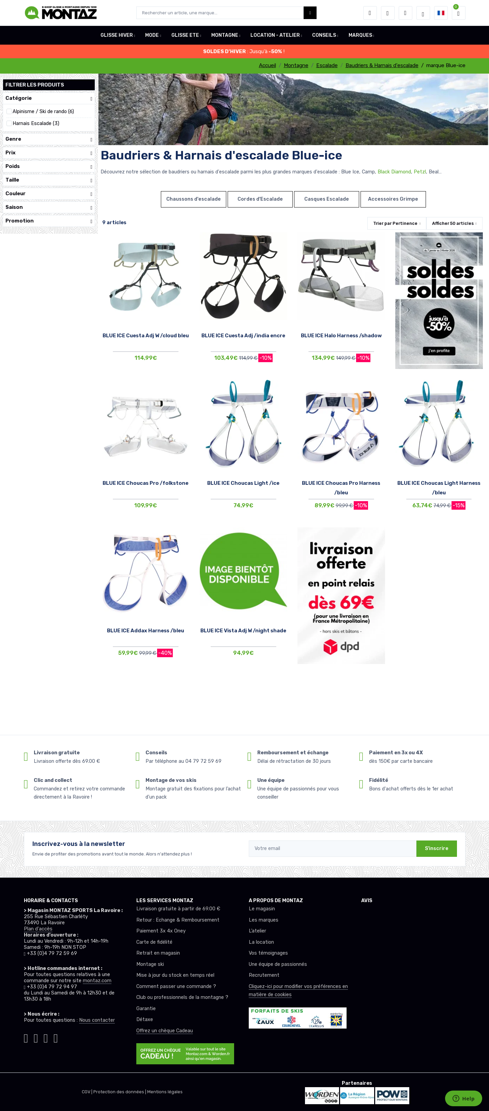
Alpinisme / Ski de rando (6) (43, 111)
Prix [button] (48, 153)
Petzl (420, 172)
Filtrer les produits (34, 85)
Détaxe (144, 1019)
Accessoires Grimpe (393, 199)
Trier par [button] (395, 223)
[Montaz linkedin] (56, 1036)
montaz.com (97, 981)
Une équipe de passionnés (278, 964)
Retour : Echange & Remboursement (177, 920)
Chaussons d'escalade (193, 199)
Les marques (263, 920)
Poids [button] (48, 166)
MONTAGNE (224, 35)
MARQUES (360, 35)
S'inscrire (436, 848)
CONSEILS (324, 35)
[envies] (388, 13)
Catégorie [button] (48, 98)
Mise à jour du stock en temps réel (175, 975)
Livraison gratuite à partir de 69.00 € (178, 909)
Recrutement (264, 975)
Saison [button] (48, 207)
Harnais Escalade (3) (36, 123)
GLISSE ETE (185, 35)
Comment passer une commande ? (176, 986)
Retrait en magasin (158, 953)
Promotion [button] (48, 221)
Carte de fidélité (154, 942)
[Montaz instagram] (26, 1036)
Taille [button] (48, 180)
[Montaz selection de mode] (423, 13)
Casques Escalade (326, 199)
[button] (370, 13)
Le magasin (262, 909)
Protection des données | (120, 1091)
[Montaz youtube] (46, 1036)
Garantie (146, 1009)
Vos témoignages (268, 953)
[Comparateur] (405, 13)
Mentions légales (165, 1091)
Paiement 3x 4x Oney (161, 931)
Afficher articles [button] (453, 223)
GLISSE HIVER (117, 35)
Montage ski (150, 964)
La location (261, 942)
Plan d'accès (38, 929)
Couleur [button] (48, 193)
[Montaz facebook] (36, 1036)
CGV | (87, 1091)
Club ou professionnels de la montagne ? (182, 997)
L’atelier (257, 931)
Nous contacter (97, 1020)
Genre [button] (48, 139)
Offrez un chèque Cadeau (164, 1031)
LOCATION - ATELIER (275, 35)
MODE (152, 35)
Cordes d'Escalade (260, 199)
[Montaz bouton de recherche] (310, 12)
